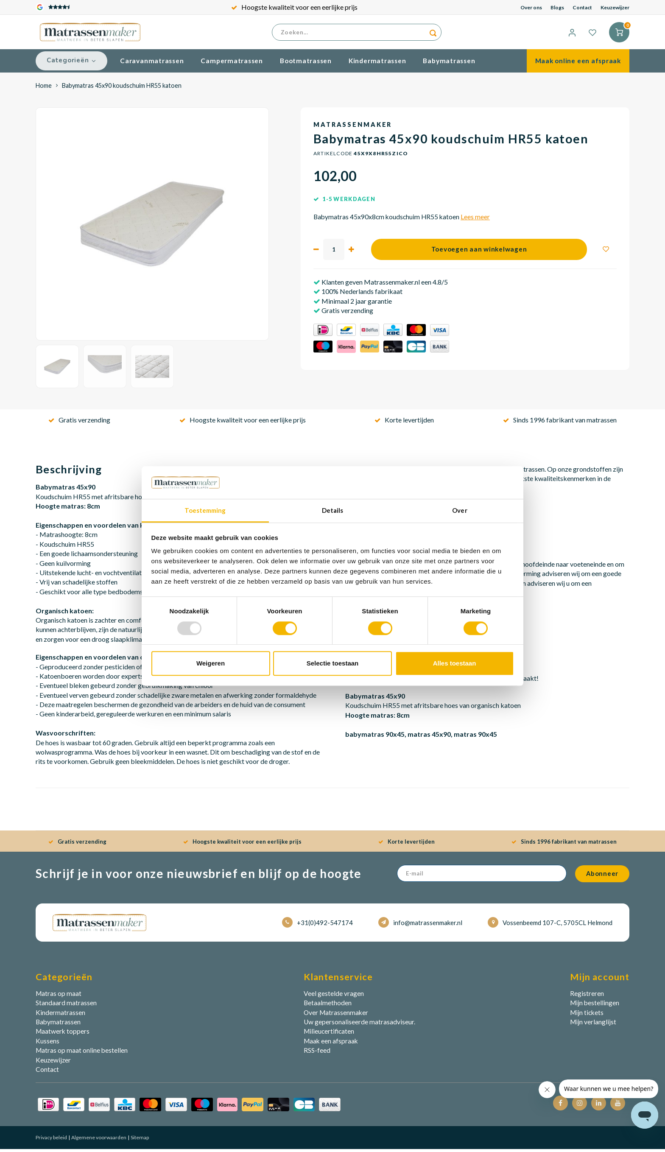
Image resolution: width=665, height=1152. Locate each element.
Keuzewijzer (615, 7)
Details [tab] (333, 510)
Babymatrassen (449, 64)
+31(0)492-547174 (317, 925)
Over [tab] (459, 510)
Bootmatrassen (306, 64)
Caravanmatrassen (152, 64)
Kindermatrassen (377, 64)
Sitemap (139, 1141)
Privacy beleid (51, 1141)
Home (44, 88)
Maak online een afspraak (578, 64)
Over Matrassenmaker (336, 1015)
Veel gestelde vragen (334, 997)
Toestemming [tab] (205, 510)
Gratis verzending (79, 423)
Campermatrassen (232, 64)
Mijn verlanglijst (593, 1025)
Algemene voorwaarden (98, 1141)
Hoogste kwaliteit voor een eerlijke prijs (294, 7)
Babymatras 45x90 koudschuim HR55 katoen (122, 88)
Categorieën (71, 63)
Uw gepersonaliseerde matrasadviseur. (359, 1025)
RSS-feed (317, 1053)
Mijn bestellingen (594, 1006)
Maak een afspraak (331, 1044)
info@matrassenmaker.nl (420, 925)
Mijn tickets (587, 1015)
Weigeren (210, 663)
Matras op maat (58, 997)
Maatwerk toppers (62, 1034)
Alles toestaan (454, 663)
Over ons (531, 7)
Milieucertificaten (329, 1034)
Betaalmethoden (328, 1006)
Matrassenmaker (352, 127)
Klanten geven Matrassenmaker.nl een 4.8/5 (384, 285)
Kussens (47, 1044)
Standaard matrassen (66, 1006)
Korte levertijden (404, 423)
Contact (582, 7)
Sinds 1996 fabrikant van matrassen (560, 423)
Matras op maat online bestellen (82, 1053)
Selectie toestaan (333, 663)
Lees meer (475, 220)
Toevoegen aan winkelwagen (479, 252)
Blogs (557, 7)
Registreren (587, 997)
